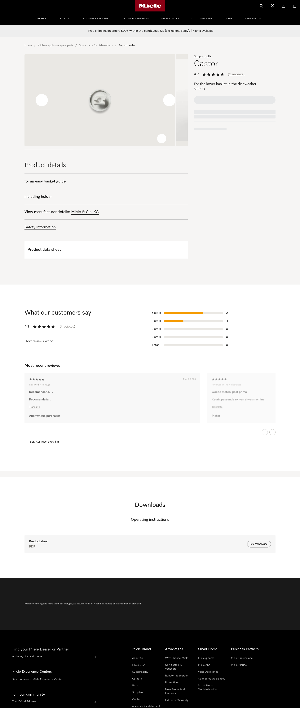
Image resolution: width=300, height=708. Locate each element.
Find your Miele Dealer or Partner (40, 649)
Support (206, 19)
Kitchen (40, 19)
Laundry (65, 19)
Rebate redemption (176, 675)
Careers (137, 678)
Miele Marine (239, 665)
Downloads (259, 544)
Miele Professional (242, 658)
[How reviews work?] (39, 341)
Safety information (40, 227)
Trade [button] (228, 19)
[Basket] (294, 5)
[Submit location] (94, 657)
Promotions (172, 682)
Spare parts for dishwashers (96, 45)
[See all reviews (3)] (41, 442)
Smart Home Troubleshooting (207, 687)
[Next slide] (169, 100)
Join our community (28, 694)
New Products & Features (175, 691)
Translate (34, 412)
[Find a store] (272, 5)
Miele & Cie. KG (85, 212)
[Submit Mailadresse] (94, 702)
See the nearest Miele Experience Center (37, 679)
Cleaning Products (135, 19)
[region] (106, 103)
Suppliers (137, 692)
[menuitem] (43, 18)
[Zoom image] (161, 138)
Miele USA (138, 665)
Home (28, 45)
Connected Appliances (211, 678)
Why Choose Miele (176, 658)
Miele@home (206, 658)
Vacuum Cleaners (96, 19)
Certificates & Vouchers (173, 667)
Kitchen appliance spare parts (55, 45)
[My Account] (283, 5)
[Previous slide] (24, 100)
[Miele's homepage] (150, 5)
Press (135, 685)
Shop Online (170, 19)
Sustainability (140, 672)
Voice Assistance (208, 672)
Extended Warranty (176, 700)
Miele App (204, 665)
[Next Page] (272, 438)
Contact (137, 699)
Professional (255, 19)
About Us (137, 658)
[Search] (261, 5)
